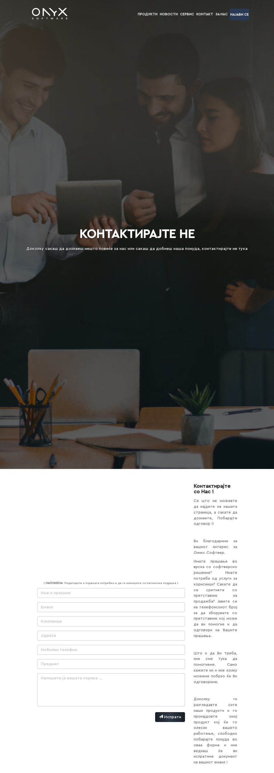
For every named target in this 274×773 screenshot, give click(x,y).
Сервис (187, 14)
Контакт (204, 14)
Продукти (147, 14)
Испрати (170, 716)
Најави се (239, 14)
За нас (221, 14)
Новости (169, 14)
